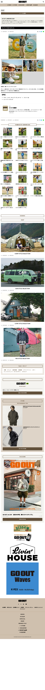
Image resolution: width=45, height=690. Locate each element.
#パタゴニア (24, 371)
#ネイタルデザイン (17, 371)
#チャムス (9, 370)
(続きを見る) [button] (11, 112)
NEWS (22, 614)
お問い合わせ (9, 607)
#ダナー (33, 370)
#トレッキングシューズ (8, 371)
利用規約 (22, 607)
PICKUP (22, 616)
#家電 (5, 370)
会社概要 (4, 607)
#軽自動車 (20, 370)
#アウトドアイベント (27, 370)
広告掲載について (16, 607)
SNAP (22, 621)
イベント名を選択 (22, 13)
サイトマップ (22, 608)
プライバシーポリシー (29, 607)
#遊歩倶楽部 (14, 370)
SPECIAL (22, 619)
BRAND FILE (22, 623)
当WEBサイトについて (38, 607)
